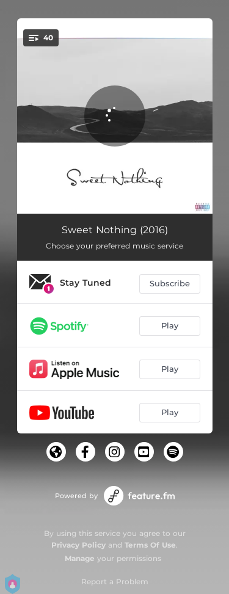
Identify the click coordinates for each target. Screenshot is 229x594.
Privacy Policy (78, 544)
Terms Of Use (150, 544)
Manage (80, 558)
